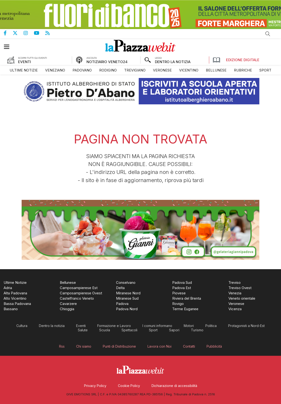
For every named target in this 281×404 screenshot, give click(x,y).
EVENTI (24, 61)
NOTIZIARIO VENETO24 (107, 61)
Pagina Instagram (29, 33)
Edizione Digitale (236, 60)
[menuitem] (23, 70)
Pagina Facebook (8, 33)
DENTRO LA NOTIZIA (172, 61)
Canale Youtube (39, 33)
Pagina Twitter (18, 33)
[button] (9, 47)
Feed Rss (50, 33)
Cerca (267, 33)
